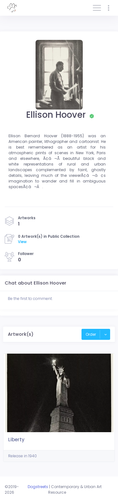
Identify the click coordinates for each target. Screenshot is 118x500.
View (22, 241)
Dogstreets (38, 486)
